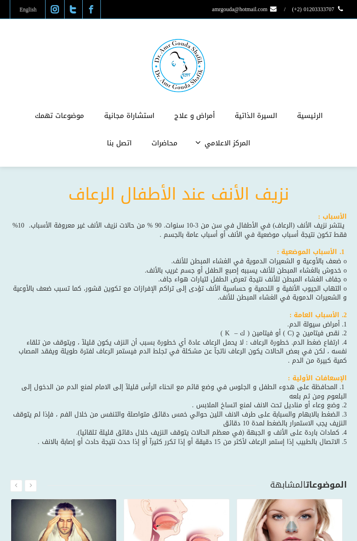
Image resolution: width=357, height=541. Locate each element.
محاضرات (165, 143)
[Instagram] (55, 9)
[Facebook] (91, 9)
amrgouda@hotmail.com (245, 9)
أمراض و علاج (194, 115)
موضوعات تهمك (59, 115)
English (28, 9)
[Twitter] (73, 9)
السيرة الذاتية (256, 115)
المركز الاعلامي (222, 143)
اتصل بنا (119, 143)
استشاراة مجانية (129, 115)
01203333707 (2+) (318, 9)
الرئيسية (310, 115)
